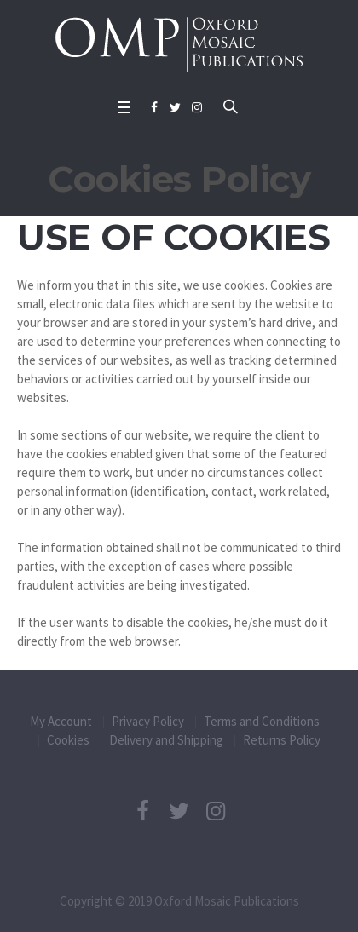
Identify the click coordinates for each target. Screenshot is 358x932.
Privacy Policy (148, 721)
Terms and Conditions (262, 721)
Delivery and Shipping (166, 740)
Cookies (68, 740)
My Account (61, 721)
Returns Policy (281, 740)
